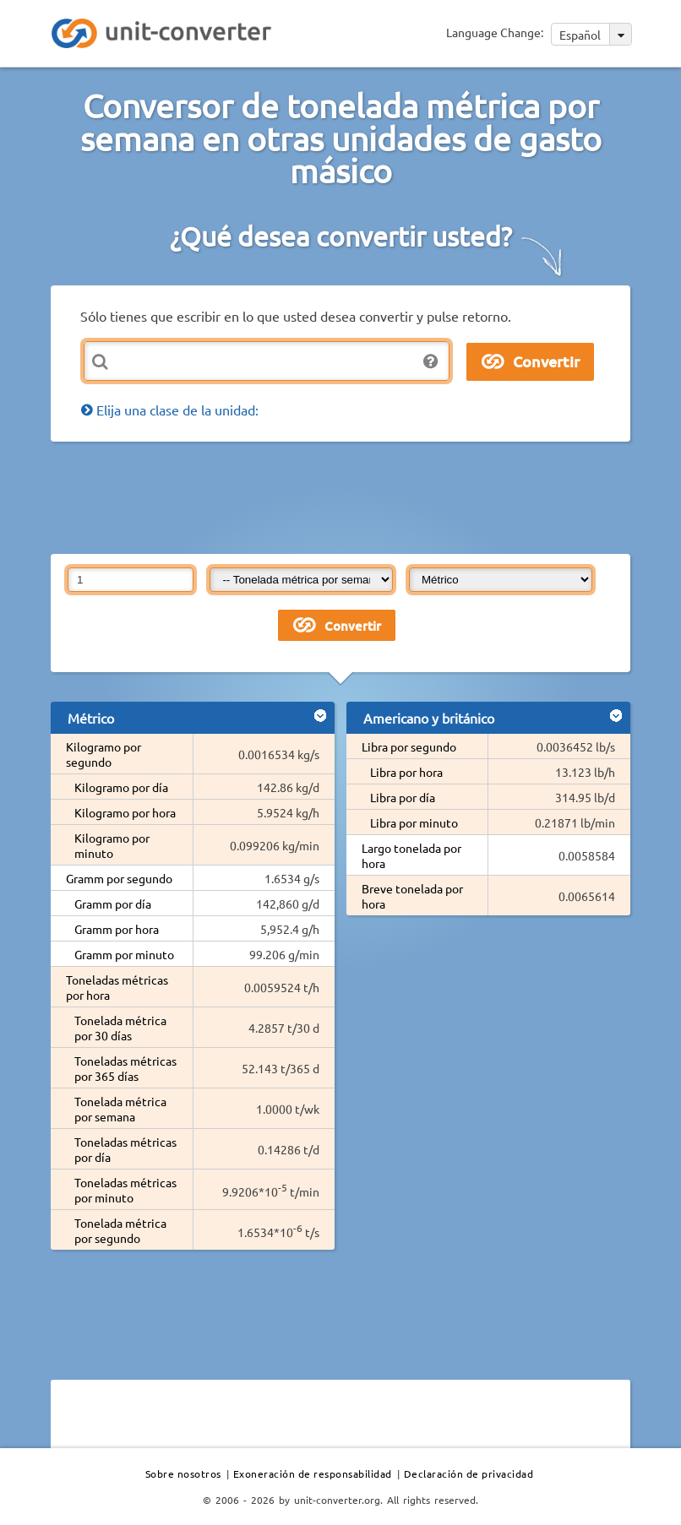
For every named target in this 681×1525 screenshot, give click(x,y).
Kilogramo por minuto (112, 845)
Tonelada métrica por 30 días (120, 1027)
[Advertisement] (358, 497)
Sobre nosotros (183, 1473)
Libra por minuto (414, 822)
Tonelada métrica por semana (120, 1109)
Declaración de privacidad (469, 1473)
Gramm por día (112, 903)
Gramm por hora (116, 928)
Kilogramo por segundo (103, 754)
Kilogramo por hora (125, 812)
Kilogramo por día (121, 787)
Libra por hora (406, 771)
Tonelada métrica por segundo (120, 1230)
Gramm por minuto (124, 954)
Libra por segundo (409, 746)
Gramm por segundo (119, 878)
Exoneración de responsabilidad (312, 1473)
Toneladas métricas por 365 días (125, 1068)
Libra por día (402, 797)
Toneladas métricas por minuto (125, 1190)
